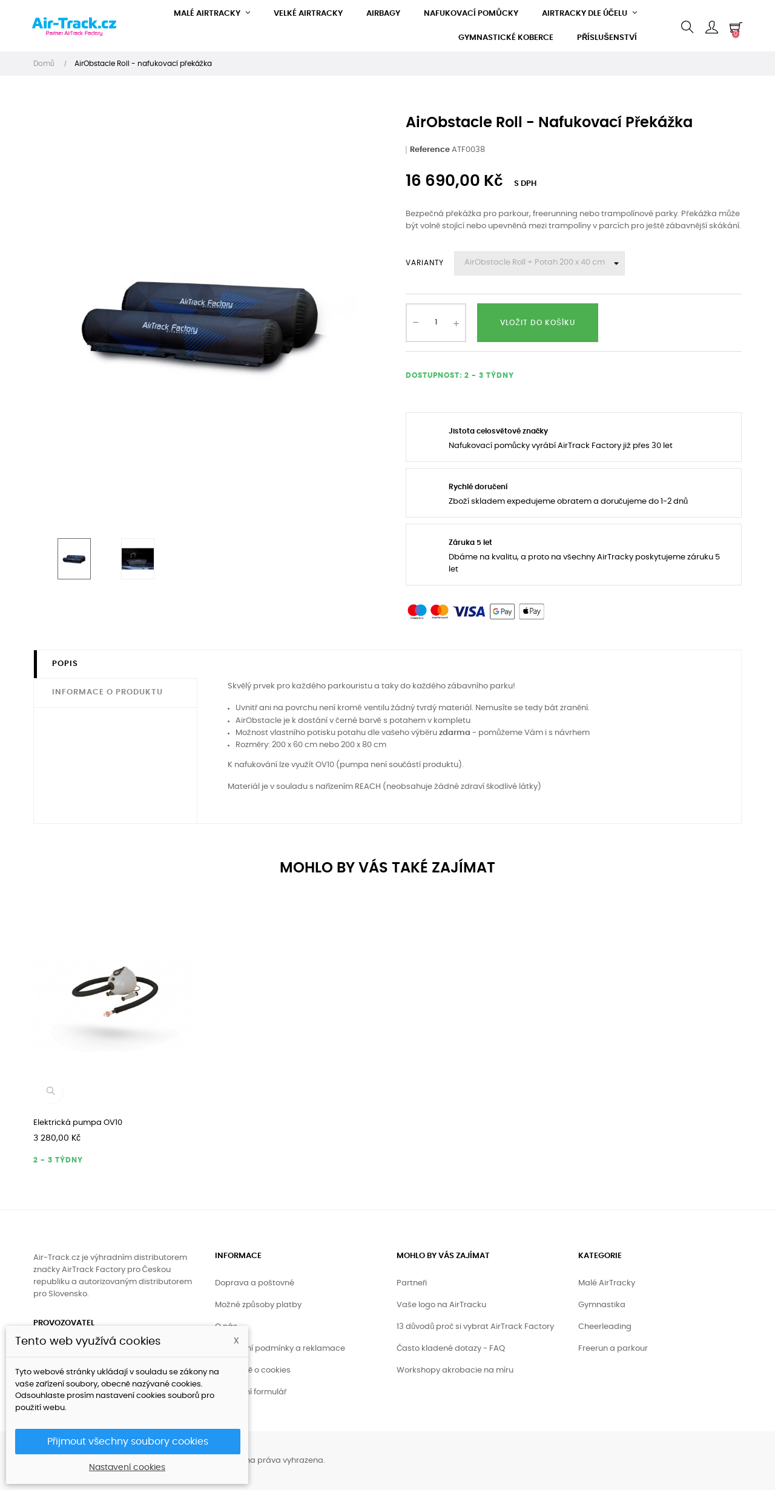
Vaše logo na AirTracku (441, 1305)
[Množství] (436, 323)
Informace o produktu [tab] (107, 692)
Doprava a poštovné (254, 1283)
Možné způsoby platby (258, 1305)
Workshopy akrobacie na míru (455, 1370)
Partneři (412, 1283)
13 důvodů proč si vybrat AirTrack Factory (475, 1327)
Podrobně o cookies (253, 1370)
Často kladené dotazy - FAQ (451, 1349)
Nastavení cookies (127, 1467)
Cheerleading (605, 1327)
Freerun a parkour (613, 1349)
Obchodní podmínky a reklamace (280, 1349)
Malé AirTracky (606, 1283)
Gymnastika (601, 1305)
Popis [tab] (65, 664)
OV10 (324, 765)
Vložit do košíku (537, 322)
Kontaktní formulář (250, 1392)
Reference (430, 150)
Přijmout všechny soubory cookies (127, 1441)
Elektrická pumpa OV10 (77, 1123)
